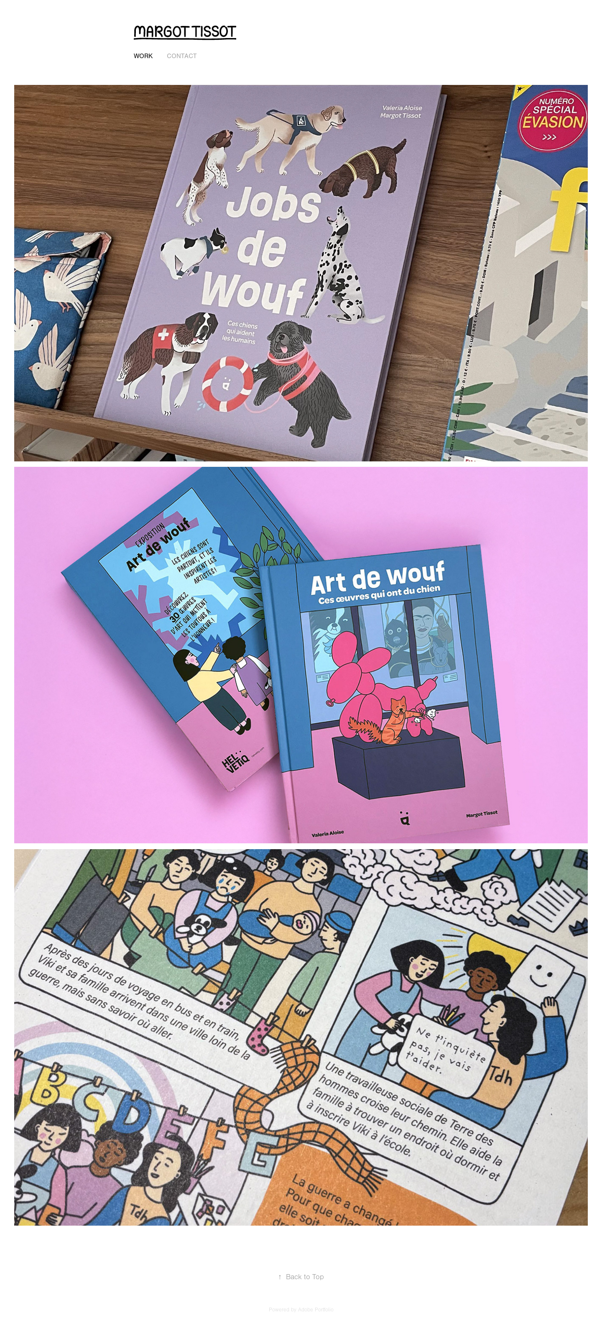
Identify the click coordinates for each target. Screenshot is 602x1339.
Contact (182, 56)
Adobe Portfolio (316, 1310)
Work (143, 56)
